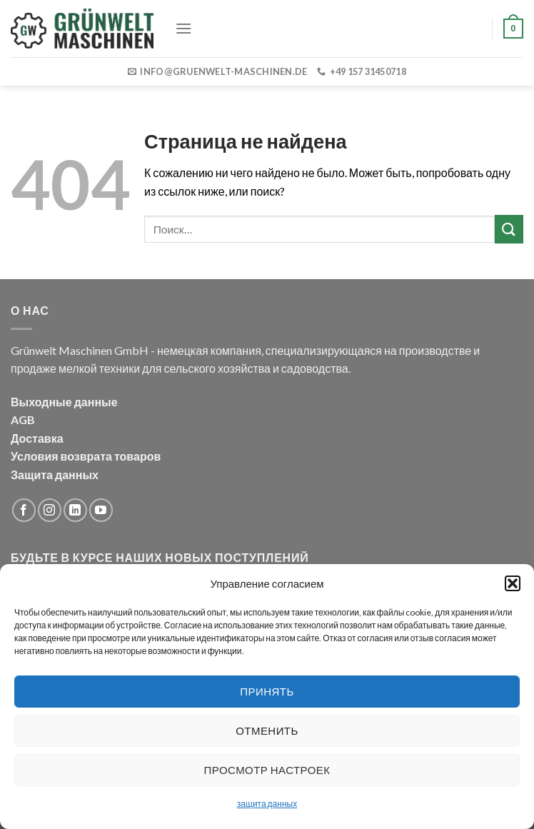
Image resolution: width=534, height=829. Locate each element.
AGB (23, 419)
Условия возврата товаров (86, 456)
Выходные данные (64, 401)
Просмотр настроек (267, 769)
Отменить (267, 730)
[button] (512, 583)
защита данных (267, 803)
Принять (266, 691)
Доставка (37, 438)
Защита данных (55, 474)
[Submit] (509, 229)
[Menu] (183, 28)
